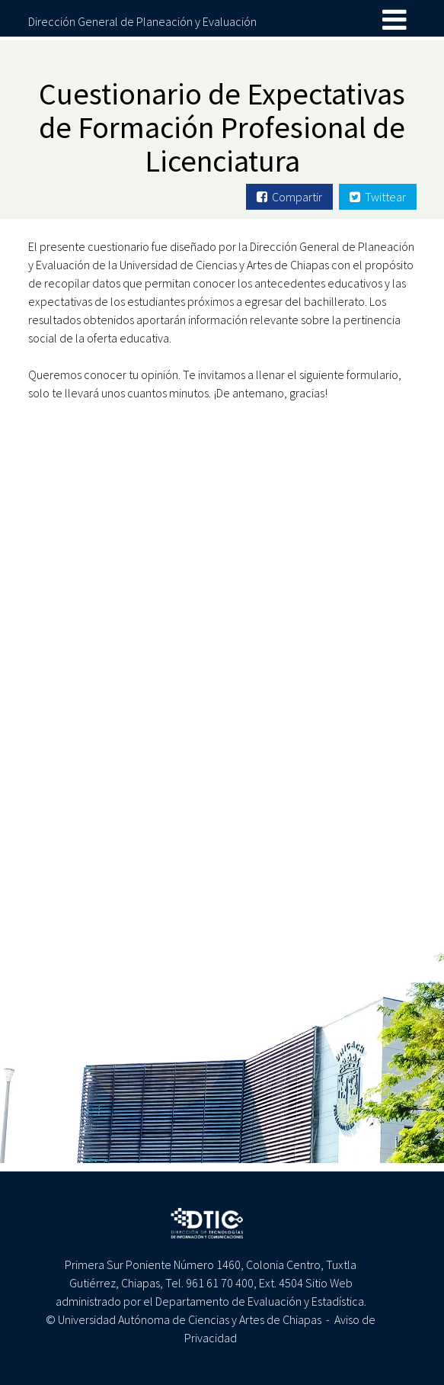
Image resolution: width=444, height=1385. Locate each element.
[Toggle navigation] (394, 20)
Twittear (378, 196)
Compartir (289, 196)
